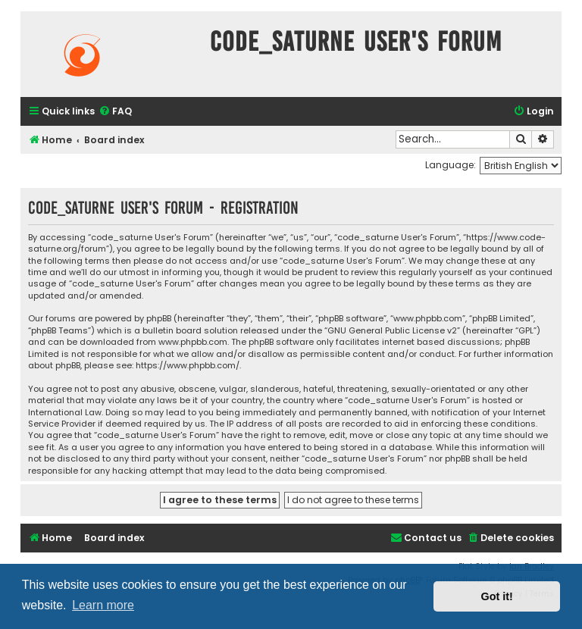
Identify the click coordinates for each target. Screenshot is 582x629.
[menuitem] (115, 112)
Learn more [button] (103, 605)
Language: (450, 164)
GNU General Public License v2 (392, 330)
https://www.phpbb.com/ (187, 365)
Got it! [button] (497, 596)
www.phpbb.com (192, 342)
